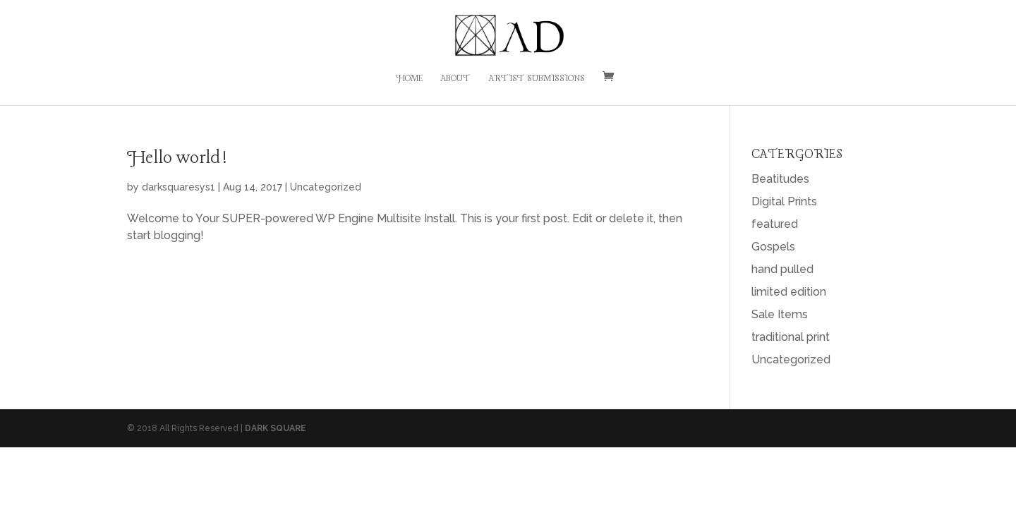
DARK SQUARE (275, 428)
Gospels (773, 246)
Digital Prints (784, 201)
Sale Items (779, 314)
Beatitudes (780, 179)
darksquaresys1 (178, 187)
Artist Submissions (536, 79)
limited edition (788, 291)
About (455, 79)
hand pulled (782, 269)
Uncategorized (325, 187)
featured (774, 224)
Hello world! (177, 158)
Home (409, 79)
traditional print (790, 337)
